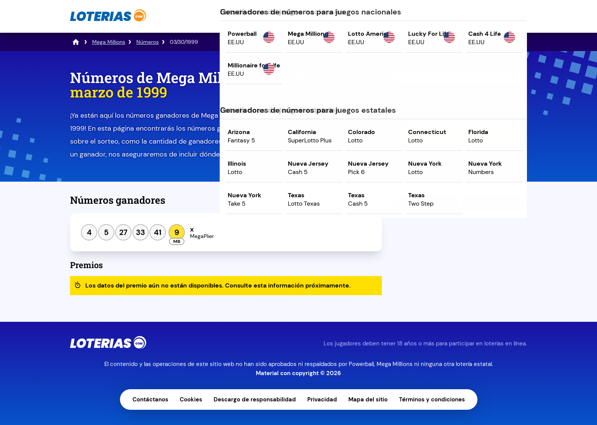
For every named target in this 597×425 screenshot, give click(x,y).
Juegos (242, 16)
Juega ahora (460, 136)
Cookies (191, 399)
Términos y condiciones (432, 399)
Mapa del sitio (368, 399)
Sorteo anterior (425, 203)
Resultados (303, 16)
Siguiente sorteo (495, 203)
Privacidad (322, 399)
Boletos (515, 17)
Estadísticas (372, 16)
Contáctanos (150, 399)
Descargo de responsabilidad (255, 399)
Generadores (443, 16)
